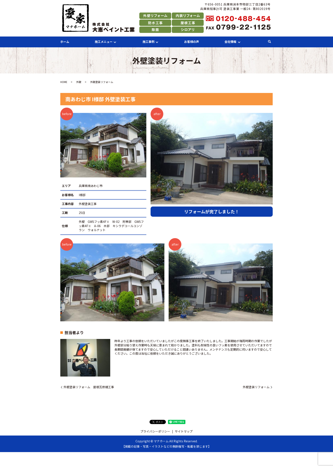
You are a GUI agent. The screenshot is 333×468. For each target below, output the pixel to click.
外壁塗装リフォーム (256, 387)
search (269, 42)
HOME (63, 82)
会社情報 (230, 41)
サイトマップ (184, 431)
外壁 (78, 82)
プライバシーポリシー (155, 431)
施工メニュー (104, 41)
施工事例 (148, 41)
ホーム (64, 41)
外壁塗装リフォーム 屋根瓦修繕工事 (88, 387)
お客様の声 (191, 41)
